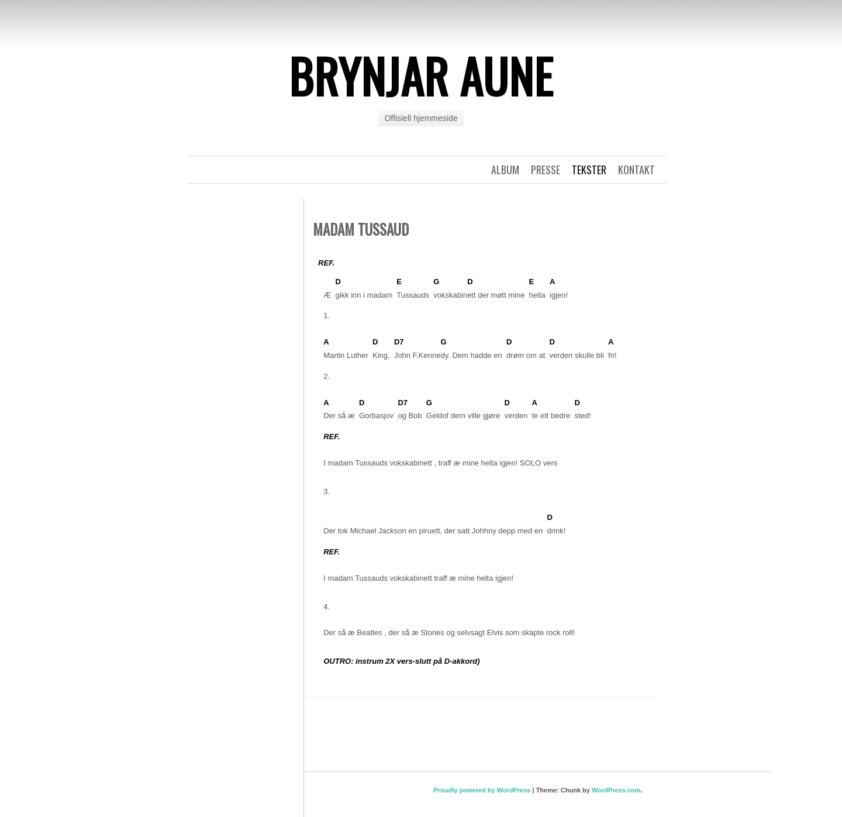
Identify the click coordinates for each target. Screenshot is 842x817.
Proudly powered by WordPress (481, 790)
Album (505, 169)
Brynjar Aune (421, 75)
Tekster (589, 169)
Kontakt (636, 169)
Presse (545, 169)
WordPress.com (616, 790)
